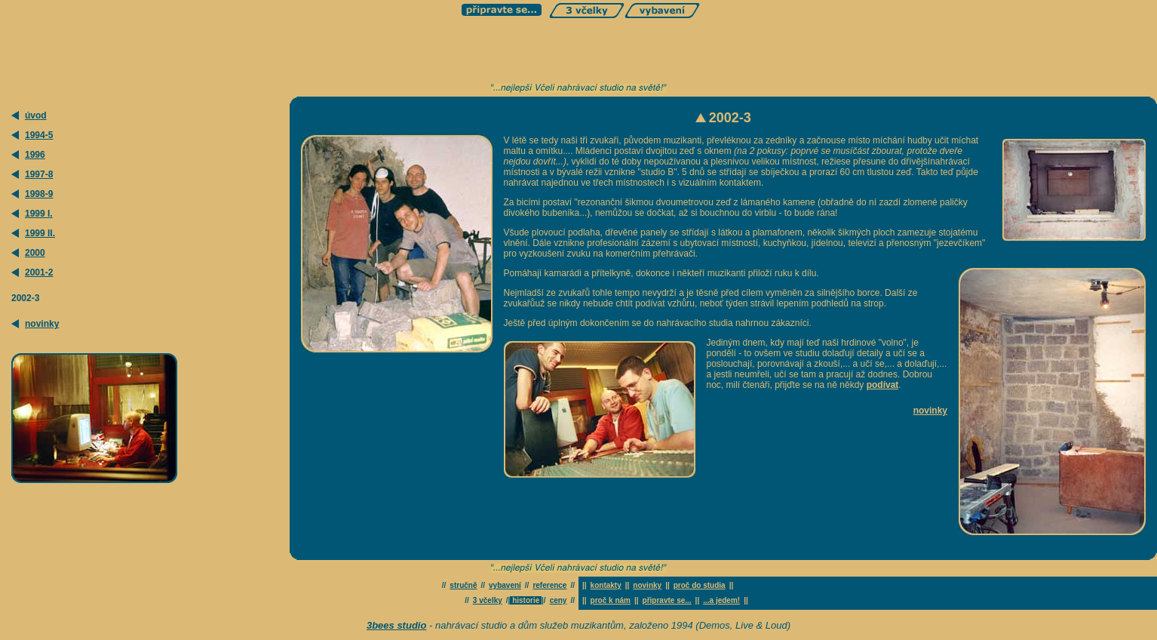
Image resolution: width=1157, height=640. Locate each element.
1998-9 (39, 194)
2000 (35, 253)
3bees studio (396, 625)
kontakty (606, 585)
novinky (42, 323)
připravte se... (667, 600)
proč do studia (700, 585)
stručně (463, 585)
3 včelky (487, 600)
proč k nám (611, 600)
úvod (36, 115)
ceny (558, 600)
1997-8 (39, 174)
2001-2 (39, 272)
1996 (35, 154)
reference (549, 585)
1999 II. (40, 233)
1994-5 (39, 135)
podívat (883, 385)
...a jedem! (721, 600)
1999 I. (39, 213)
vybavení (505, 585)
